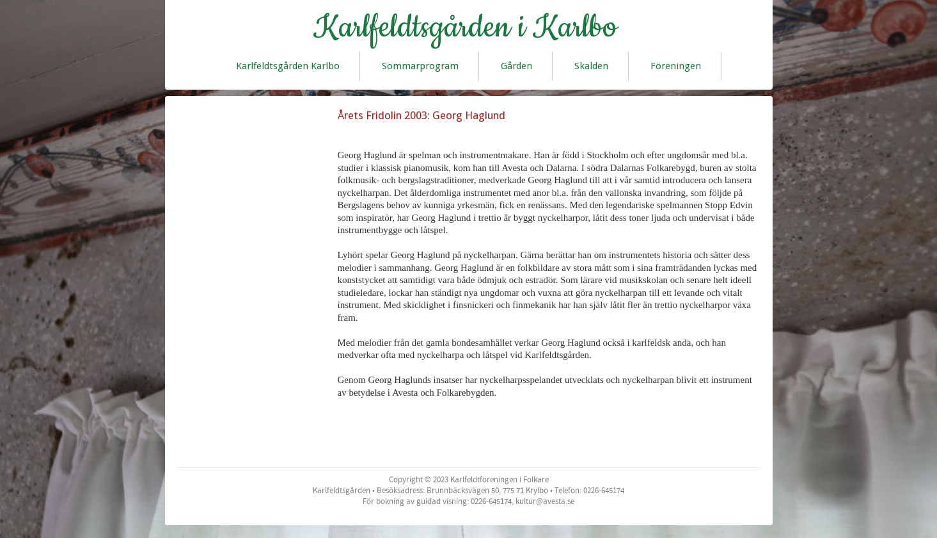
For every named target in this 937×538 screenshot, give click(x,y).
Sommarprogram (420, 66)
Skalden (591, 66)
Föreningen (675, 66)
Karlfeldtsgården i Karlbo (465, 27)
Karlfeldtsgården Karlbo (288, 66)
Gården (516, 66)
